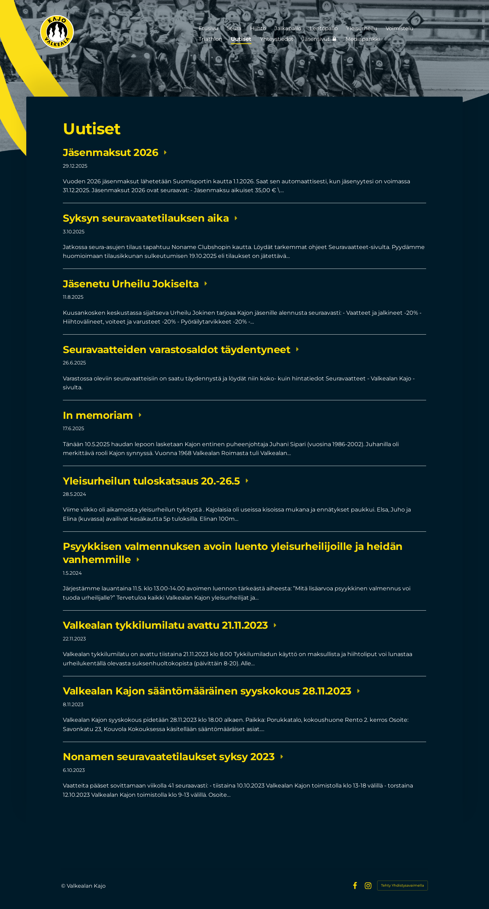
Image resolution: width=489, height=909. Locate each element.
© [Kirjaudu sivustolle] (64, 885)
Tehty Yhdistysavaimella (402, 885)
